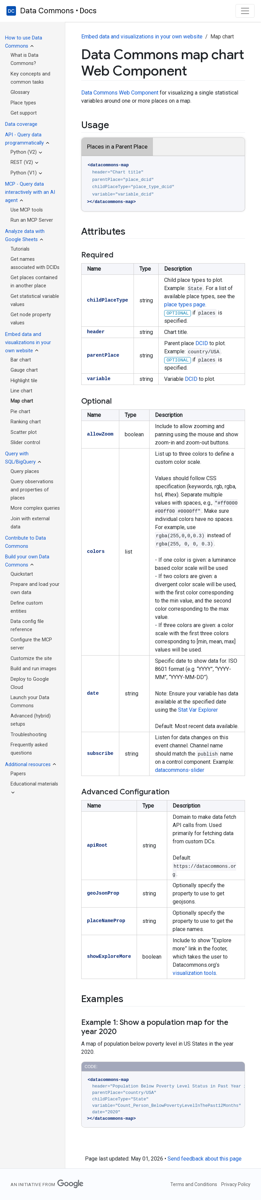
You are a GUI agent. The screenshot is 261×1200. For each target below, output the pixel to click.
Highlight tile (24, 381)
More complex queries (35, 508)
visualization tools (194, 973)
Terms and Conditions (193, 1184)
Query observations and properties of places (32, 490)
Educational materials (34, 784)
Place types (23, 103)
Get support (24, 113)
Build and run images (33, 669)
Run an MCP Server (32, 220)
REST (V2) (22, 162)
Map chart (22, 401)
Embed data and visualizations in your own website (28, 343)
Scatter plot (24, 432)
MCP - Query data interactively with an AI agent (30, 192)
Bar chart (21, 360)
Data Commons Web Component (119, 92)
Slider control (25, 442)
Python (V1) (24, 173)
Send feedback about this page (205, 1158)
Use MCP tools (27, 210)
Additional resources (28, 764)
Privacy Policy (235, 1184)
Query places (25, 471)
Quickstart (22, 574)
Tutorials (20, 249)
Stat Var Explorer (198, 710)
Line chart (21, 391)
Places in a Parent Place (117, 146)
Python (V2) (24, 152)
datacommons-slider (179, 770)
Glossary (20, 92)
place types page (184, 304)
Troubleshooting (29, 735)
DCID (201, 343)
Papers (18, 774)
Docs (88, 10)
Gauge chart (24, 370)
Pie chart (20, 412)
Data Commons (47, 11)
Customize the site (31, 658)
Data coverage (21, 124)
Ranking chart (26, 422)
